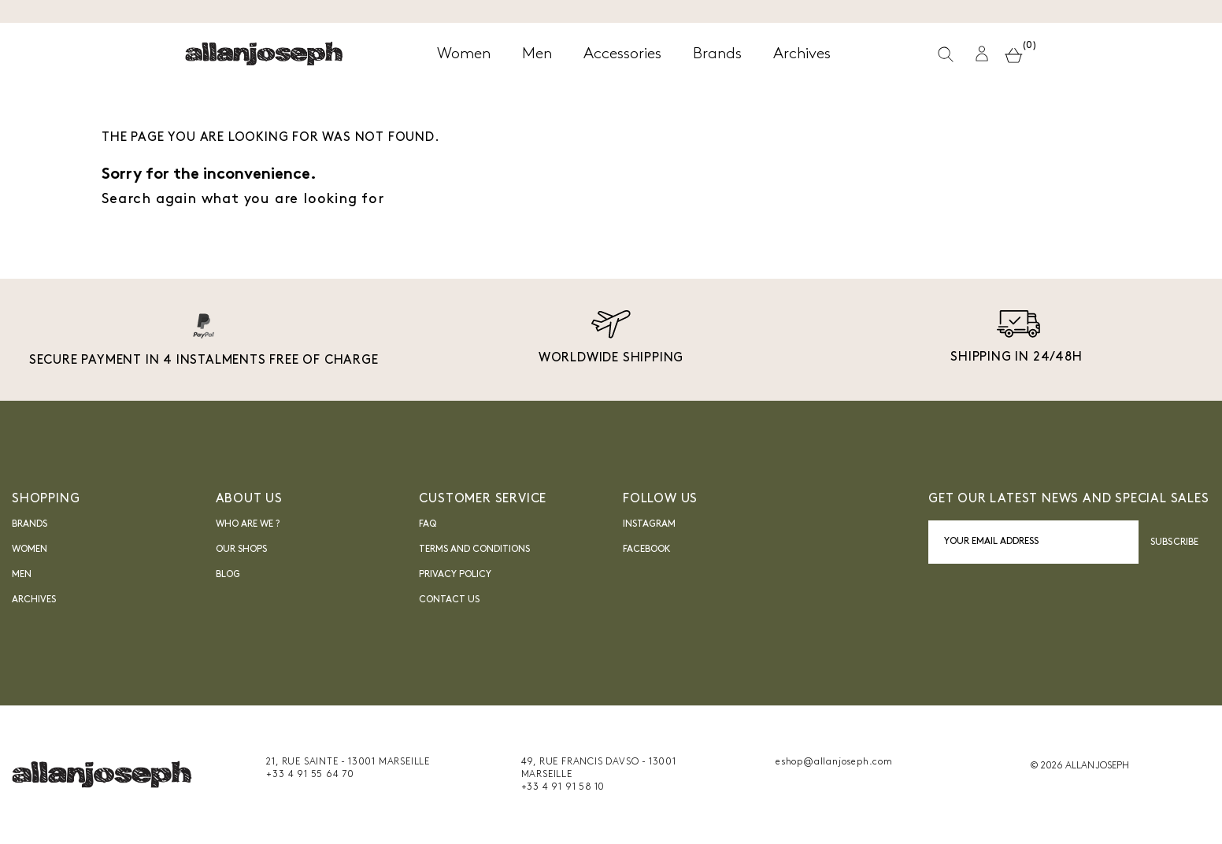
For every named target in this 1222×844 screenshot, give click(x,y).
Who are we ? (248, 524)
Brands (29, 524)
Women (29, 549)
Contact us (449, 600)
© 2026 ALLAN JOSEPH (1079, 766)
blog (228, 574)
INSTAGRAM (649, 524)
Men (21, 574)
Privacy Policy (455, 574)
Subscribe (1174, 542)
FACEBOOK (647, 549)
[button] (982, 54)
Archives (34, 600)
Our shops (241, 549)
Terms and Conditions (474, 549)
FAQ (427, 524)
